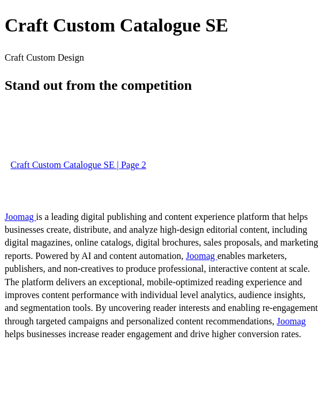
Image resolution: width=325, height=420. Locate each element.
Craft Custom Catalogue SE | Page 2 (78, 165)
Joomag (20, 217)
